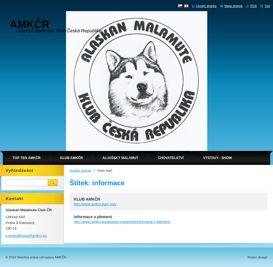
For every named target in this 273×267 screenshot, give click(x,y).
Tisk (267, 6)
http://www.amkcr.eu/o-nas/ (95, 204)
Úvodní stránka (80, 170)
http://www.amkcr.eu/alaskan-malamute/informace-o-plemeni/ (122, 222)
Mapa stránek (233, 6)
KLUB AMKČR (87, 199)
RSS (253, 6)
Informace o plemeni (93, 217)
